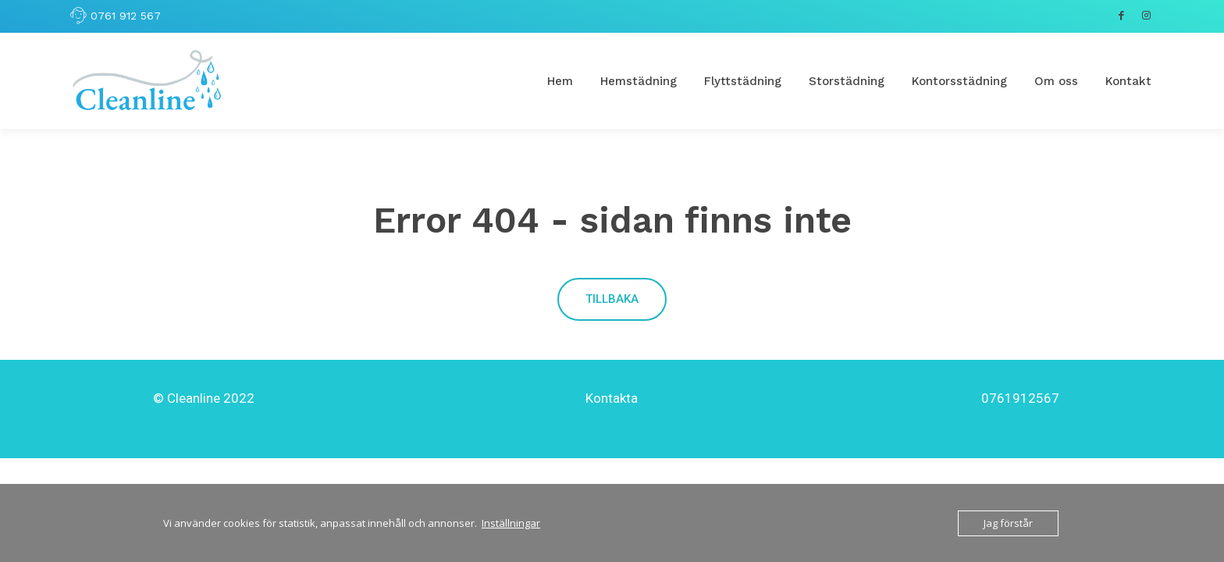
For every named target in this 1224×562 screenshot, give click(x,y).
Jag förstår (1008, 523)
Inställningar (511, 523)
